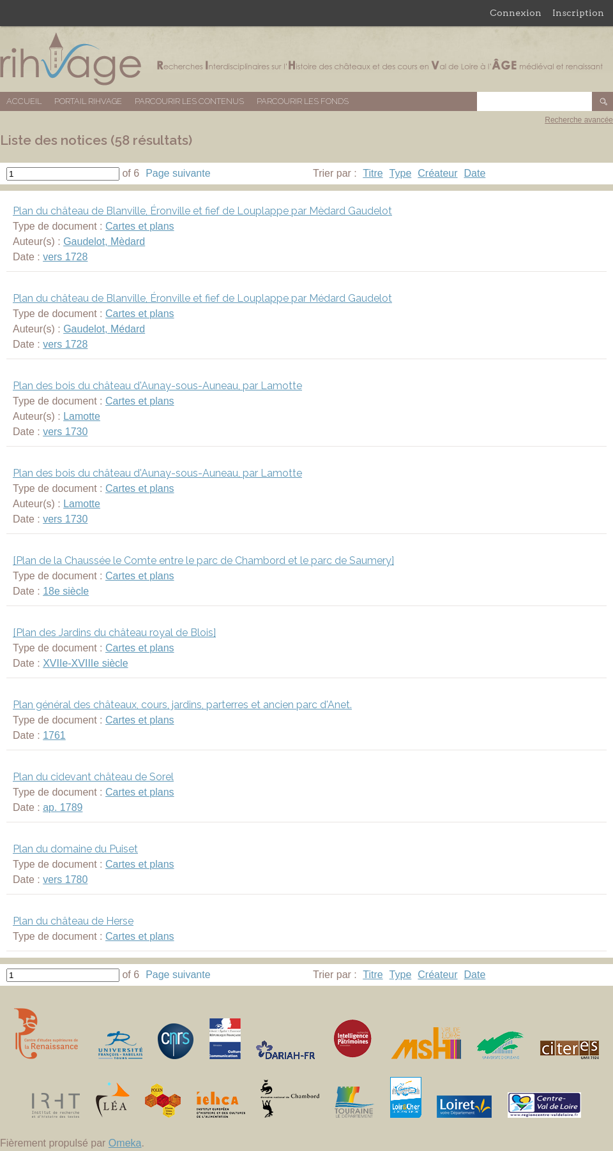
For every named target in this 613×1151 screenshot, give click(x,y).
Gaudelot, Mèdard (104, 241)
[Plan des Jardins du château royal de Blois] (114, 633)
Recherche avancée (579, 119)
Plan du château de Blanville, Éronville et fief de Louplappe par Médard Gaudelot (202, 298)
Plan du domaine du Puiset (75, 849)
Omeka (125, 1143)
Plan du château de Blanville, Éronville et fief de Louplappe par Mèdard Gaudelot (202, 211)
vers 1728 (65, 256)
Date (475, 173)
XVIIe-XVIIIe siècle (85, 663)
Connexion (515, 13)
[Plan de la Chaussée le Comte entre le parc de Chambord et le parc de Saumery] (203, 560)
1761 (54, 735)
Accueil (24, 101)
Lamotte (81, 416)
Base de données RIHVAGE (306, 59)
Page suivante (178, 173)
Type (401, 173)
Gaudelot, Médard (104, 328)
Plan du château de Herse (73, 921)
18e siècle (66, 591)
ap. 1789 (62, 807)
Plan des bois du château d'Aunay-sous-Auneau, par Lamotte (157, 386)
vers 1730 (65, 431)
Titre (372, 173)
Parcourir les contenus (189, 101)
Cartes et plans (139, 226)
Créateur (437, 173)
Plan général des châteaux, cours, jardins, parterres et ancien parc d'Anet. (182, 705)
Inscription (578, 13)
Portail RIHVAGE (88, 101)
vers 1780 (65, 879)
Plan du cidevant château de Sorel (93, 777)
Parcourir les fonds (303, 101)
